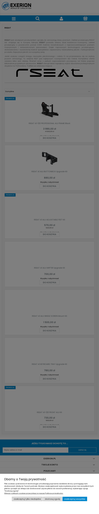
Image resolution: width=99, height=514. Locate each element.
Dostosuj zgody (52, 499)
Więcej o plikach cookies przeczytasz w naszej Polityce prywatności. (33, 493)
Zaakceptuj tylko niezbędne (27, 499)
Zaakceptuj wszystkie (74, 499)
